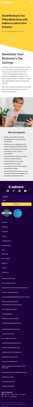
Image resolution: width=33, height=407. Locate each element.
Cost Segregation (7, 314)
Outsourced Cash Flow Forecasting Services (15, 287)
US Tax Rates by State (8, 381)
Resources (5, 254)
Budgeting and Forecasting (10, 318)
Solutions (5, 227)
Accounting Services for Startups (12, 304)
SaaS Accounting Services (9, 361)
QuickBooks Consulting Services (11, 323)
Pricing (4, 236)
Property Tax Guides (8, 386)
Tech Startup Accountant (9, 309)
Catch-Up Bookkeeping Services (11, 343)
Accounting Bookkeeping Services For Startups (16, 297)
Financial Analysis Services (10, 292)
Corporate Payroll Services (10, 357)
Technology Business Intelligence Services (14, 372)
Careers (4, 268)
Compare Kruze (6, 241)
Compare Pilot (6, 245)
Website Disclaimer (22, 404)
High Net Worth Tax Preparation (11, 352)
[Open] (31, 2)
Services (4, 222)
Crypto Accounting (7, 377)
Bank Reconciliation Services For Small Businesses (13, 367)
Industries (5, 231)
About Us (5, 263)
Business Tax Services (8, 278)
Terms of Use (13, 404)
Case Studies (6, 258)
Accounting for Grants (8, 283)
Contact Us (5, 272)
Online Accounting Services (10, 301)
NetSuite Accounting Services (11, 347)
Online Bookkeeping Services (11, 329)
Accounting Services (8, 334)
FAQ (3, 250)
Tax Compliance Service (9, 338)
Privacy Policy (4, 404)
